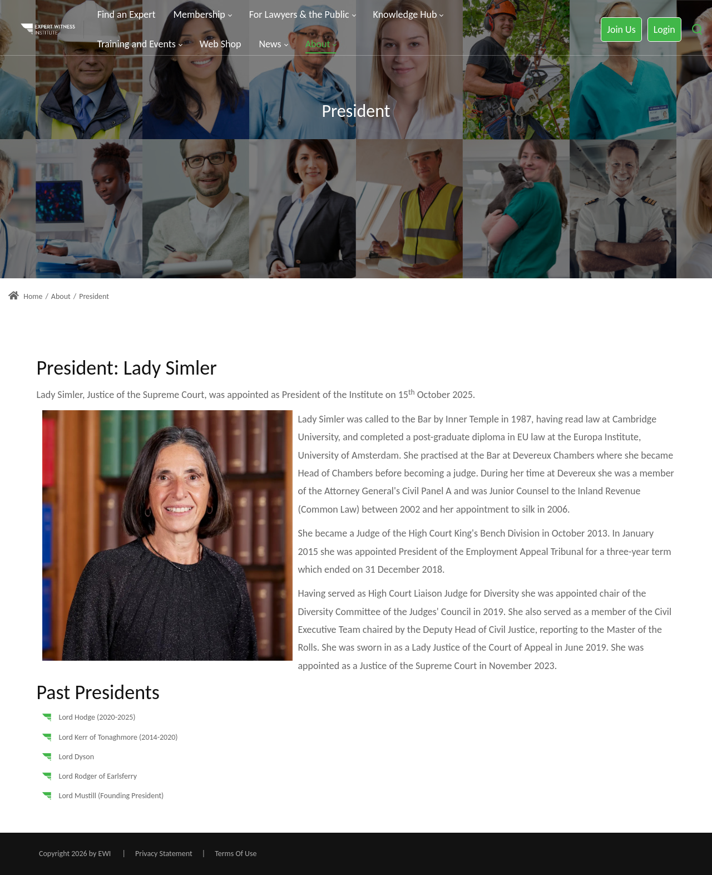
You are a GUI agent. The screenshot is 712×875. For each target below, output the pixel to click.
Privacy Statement (163, 853)
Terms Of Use (235, 853)
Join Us (621, 29)
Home (25, 296)
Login (664, 29)
